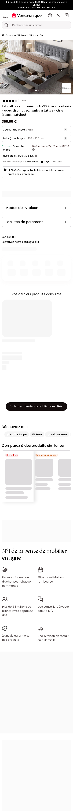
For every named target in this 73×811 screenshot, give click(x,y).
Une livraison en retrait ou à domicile (53, 638)
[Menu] (6, 14)
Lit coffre (39, 35)
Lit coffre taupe (17, 434)
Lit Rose (37, 434)
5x (22, 156)
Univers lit (23, 35)
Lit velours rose (57, 434)
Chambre (11, 35)
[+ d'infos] (33, 149)
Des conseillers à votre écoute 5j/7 (53, 609)
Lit (31, 35)
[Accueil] (3, 35)
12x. (32, 156)
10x (27, 156)
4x (18, 156)
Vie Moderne (31, 161)
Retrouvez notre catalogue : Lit (20, 242)
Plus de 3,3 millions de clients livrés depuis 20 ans (17, 611)
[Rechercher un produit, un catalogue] (6, 25)
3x (14, 156)
